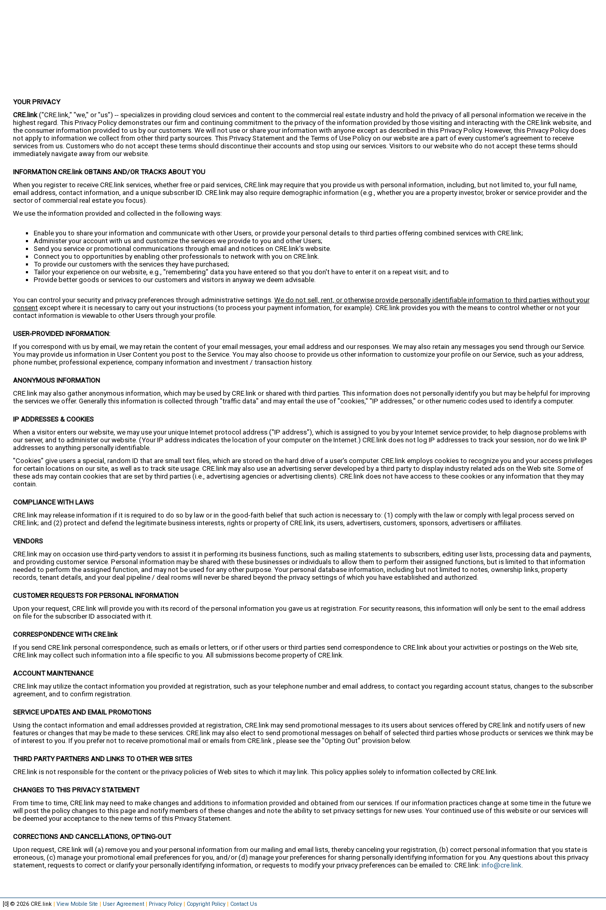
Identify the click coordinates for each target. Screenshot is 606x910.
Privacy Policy (165, 904)
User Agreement (123, 904)
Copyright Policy (206, 904)
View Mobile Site (77, 904)
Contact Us (243, 904)
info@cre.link (502, 865)
